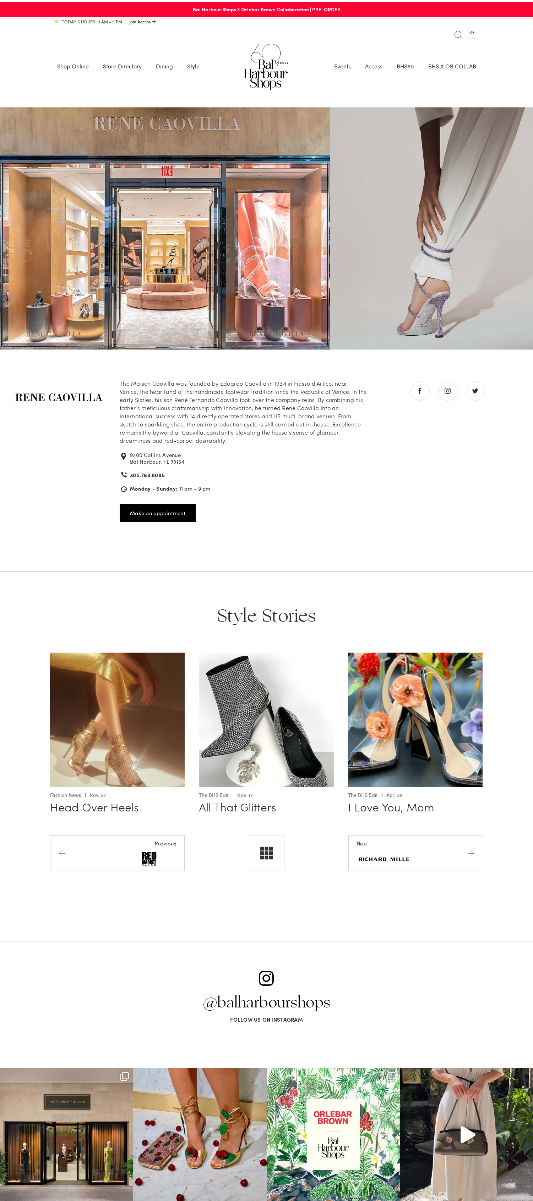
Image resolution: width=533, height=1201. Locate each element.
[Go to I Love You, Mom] (415, 657)
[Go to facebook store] (420, 391)
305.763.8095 (147, 475)
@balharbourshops (267, 1003)
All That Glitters (237, 807)
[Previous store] (117, 853)
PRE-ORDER (326, 9)
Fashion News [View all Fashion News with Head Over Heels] (65, 795)
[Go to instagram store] (447, 391)
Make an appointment (157, 512)
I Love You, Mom (391, 807)
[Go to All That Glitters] (266, 657)
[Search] (459, 35)
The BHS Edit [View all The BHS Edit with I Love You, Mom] (363, 795)
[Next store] (415, 853)
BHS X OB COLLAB (452, 66)
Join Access (140, 21)
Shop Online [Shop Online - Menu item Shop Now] (73, 66)
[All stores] (266, 853)
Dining (164, 66)
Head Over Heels (94, 807)
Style (193, 66)
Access (373, 66)
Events (342, 66)
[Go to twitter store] (475, 391)
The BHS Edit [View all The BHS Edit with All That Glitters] (214, 795)
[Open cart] (472, 35)
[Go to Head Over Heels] (117, 657)
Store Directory (122, 66)
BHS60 (405, 66)
